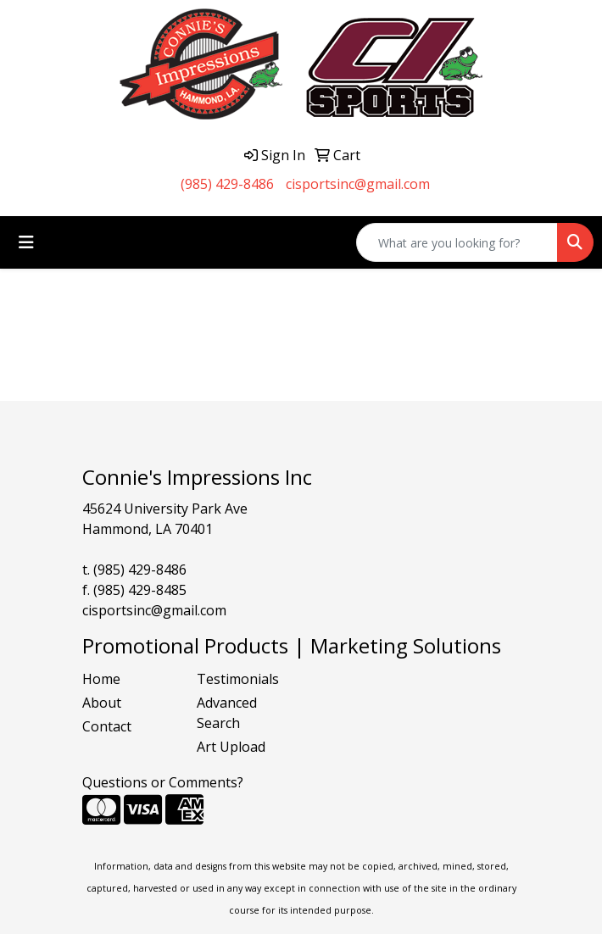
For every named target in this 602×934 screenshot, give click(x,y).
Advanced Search (227, 712)
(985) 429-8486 (227, 184)
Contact (106, 726)
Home (101, 679)
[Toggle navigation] (26, 242)
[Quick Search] (457, 242)
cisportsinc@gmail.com (358, 184)
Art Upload (231, 746)
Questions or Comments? (162, 782)
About (101, 702)
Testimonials (238, 679)
